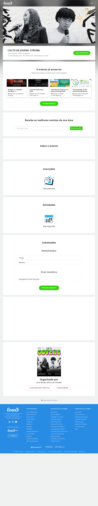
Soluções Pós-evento (57, 424)
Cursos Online (30, 434)
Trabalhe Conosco (18, 451)
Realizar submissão (49, 288)
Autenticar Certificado (81, 424)
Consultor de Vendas (81, 419)
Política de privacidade (70, 451)
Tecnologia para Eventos (57, 429)
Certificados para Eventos (58, 438)
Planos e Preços (79, 422)
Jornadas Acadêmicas (32, 431)
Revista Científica (55, 414)
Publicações (54, 412)
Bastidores (82, 451)
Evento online (30, 417)
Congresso (29, 422)
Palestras (29, 436)
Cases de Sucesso (80, 414)
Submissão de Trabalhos (57, 426)
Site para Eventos (55, 436)
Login (91, 3)
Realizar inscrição (82, 53)
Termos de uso (41, 451)
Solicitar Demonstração (81, 417)
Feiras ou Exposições (32, 441)
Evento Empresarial (31, 412)
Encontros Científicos (32, 438)
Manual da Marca (30, 451)
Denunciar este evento (49, 400)
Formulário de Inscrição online (59, 431)
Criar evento (78, 412)
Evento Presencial (31, 414)
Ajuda (76, 429)
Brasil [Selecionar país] (13, 436)
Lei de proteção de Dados (55, 451)
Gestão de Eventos (56, 422)
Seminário (29, 426)
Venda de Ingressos (56, 419)
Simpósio (29, 424)
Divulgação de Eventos (57, 417)
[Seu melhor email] (42, 128)
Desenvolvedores (80, 426)
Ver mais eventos (49, 103)
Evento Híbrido (30, 419)
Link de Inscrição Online (57, 434)
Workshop (29, 429)
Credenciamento (55, 441)
